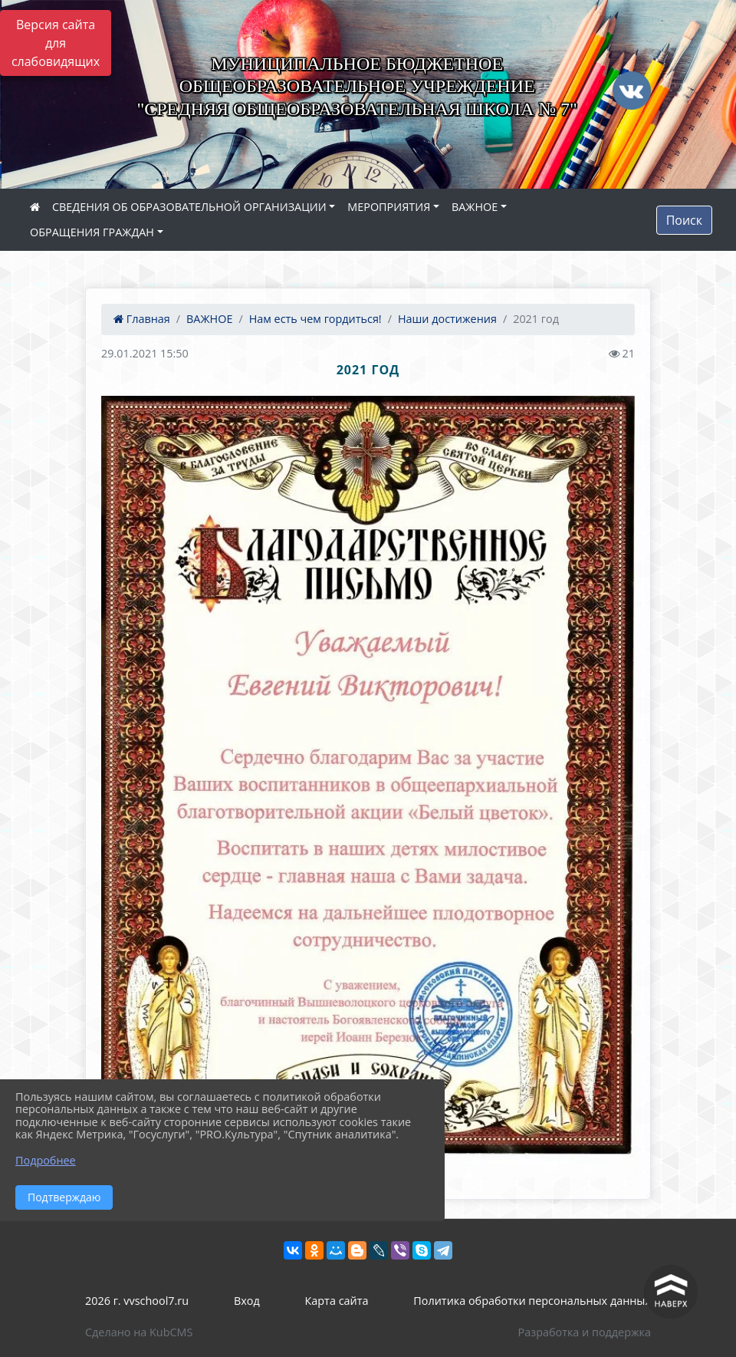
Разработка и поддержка (584, 1332)
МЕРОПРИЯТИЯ (388, 206)
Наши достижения (447, 318)
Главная (141, 318)
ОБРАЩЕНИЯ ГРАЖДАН (92, 232)
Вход (247, 1300)
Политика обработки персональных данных (532, 1300)
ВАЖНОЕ (475, 206)
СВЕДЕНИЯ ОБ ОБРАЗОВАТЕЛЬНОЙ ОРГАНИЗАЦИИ (189, 206)
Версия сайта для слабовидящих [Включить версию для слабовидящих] (56, 43)
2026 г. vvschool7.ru (137, 1300)
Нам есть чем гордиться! (315, 318)
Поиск (684, 220)
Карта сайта (337, 1300)
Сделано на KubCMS (138, 1332)
